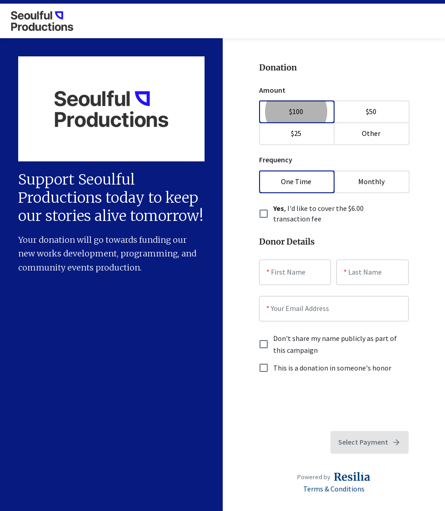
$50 (371, 111)
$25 (296, 133)
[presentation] (328, 402)
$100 (296, 111)
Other (371, 133)
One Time (296, 181)
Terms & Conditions (334, 489)
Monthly (371, 181)
